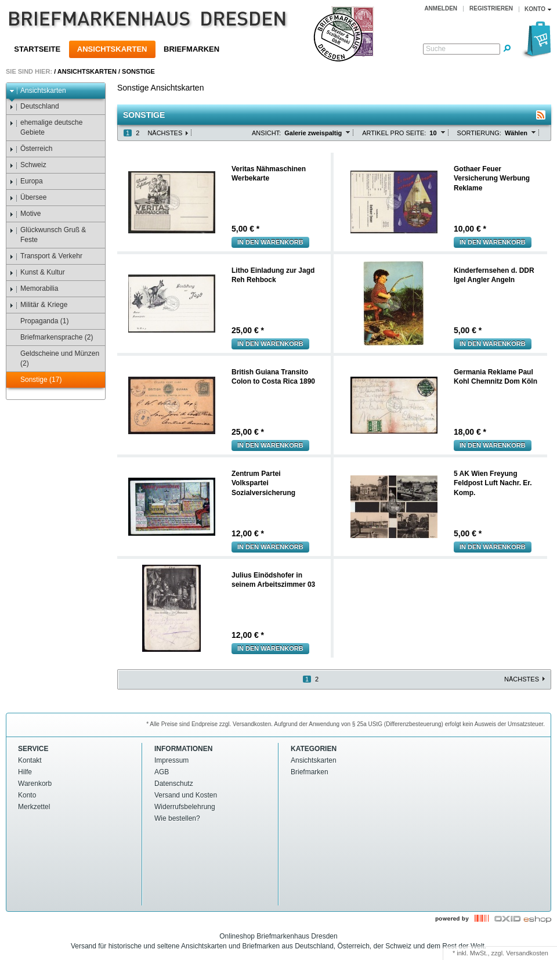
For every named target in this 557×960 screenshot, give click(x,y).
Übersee (27, 197)
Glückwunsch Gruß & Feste (47, 235)
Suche (436, 49)
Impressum (171, 760)
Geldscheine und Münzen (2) (54, 358)
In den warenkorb (270, 242)
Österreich (30, 149)
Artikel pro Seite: (394, 132)
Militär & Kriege (38, 305)
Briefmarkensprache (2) (51, 337)
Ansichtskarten (112, 49)
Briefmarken (191, 49)
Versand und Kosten (185, 795)
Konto (27, 795)
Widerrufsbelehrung (184, 807)
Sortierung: (479, 132)
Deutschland (34, 106)
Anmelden (440, 8)
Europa (26, 181)
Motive (25, 214)
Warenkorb (35, 783)
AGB (161, 772)
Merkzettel (34, 807)
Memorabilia (33, 288)
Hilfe (25, 772)
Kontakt (30, 760)
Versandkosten (527, 953)
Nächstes (164, 132)
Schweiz (27, 165)
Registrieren (491, 8)
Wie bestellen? (177, 818)
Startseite (37, 49)
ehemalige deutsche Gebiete (45, 127)
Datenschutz (173, 783)
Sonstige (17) (35, 380)
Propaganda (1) (38, 321)
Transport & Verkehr (45, 256)
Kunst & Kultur (37, 272)
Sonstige (138, 71)
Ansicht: (266, 132)
